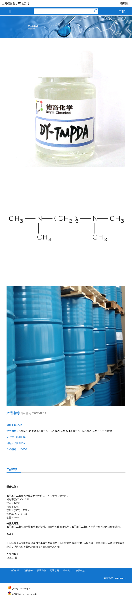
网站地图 (54, 570)
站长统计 (67, 570)
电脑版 (124, 3)
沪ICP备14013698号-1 (19, 589)
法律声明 (15, 570)
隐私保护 (28, 570)
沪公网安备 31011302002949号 (22, 594)
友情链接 (80, 570)
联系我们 (41, 570)
